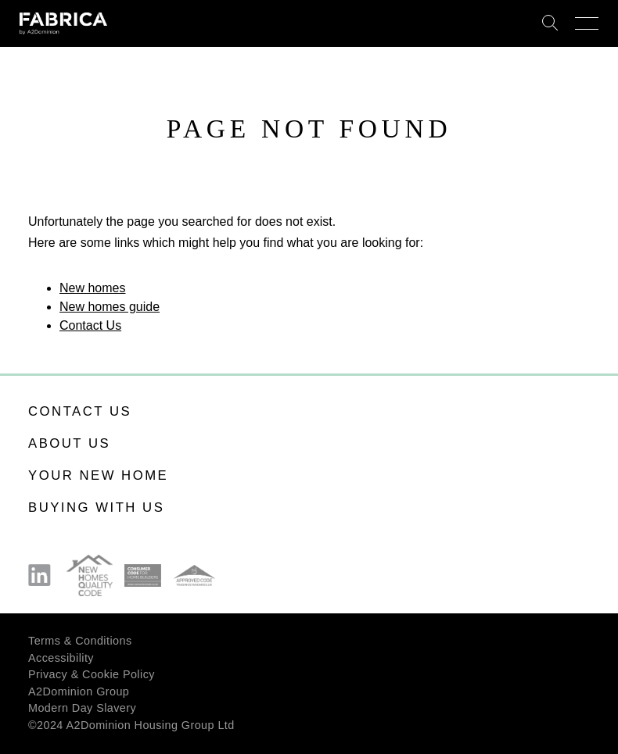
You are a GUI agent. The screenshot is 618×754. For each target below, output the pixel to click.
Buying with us (96, 507)
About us (69, 443)
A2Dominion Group (78, 691)
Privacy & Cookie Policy (91, 674)
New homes (92, 288)
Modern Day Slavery (82, 708)
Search (550, 24)
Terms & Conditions (80, 640)
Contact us (79, 411)
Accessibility (61, 658)
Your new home (98, 475)
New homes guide (109, 306)
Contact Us (90, 325)
